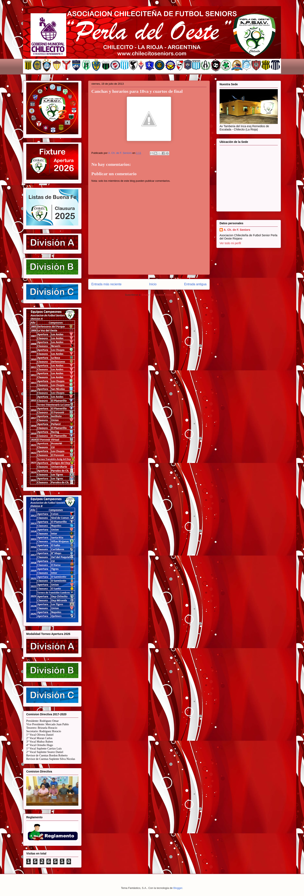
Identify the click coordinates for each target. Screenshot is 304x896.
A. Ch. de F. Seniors (237, 229)
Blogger (177, 887)
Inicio (152, 284)
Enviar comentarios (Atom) (157, 294)
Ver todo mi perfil (230, 243)
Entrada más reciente (106, 284)
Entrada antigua (195, 284)
